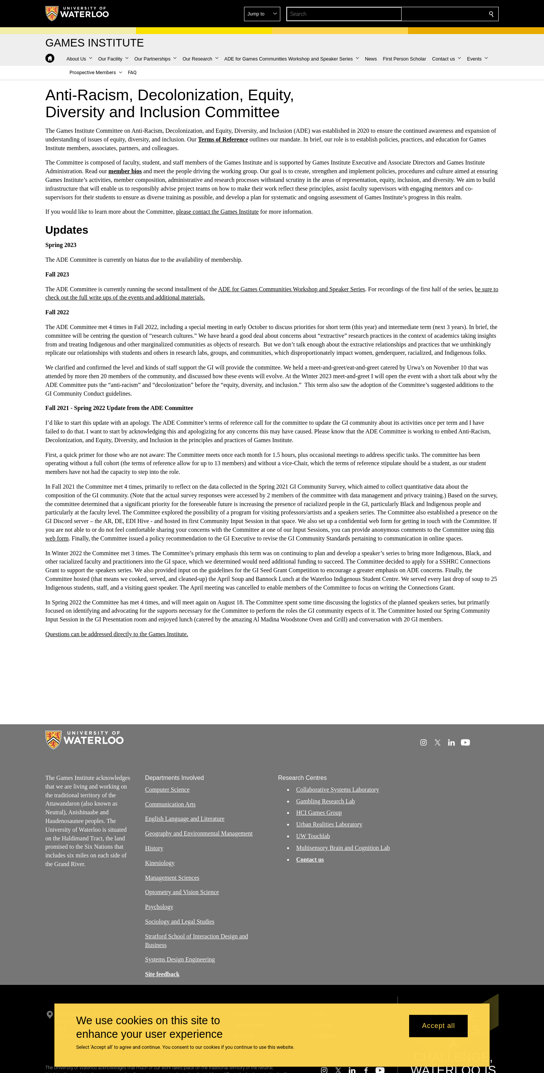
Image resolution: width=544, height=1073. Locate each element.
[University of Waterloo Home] (77, 13)
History (154, 848)
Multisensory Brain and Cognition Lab (343, 847)
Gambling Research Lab (325, 801)
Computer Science (167, 789)
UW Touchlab (313, 836)
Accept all (438, 1026)
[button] (436, 14)
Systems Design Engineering (180, 959)
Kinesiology (160, 862)
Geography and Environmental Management (199, 833)
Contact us (310, 859)
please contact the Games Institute (217, 211)
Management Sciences (172, 877)
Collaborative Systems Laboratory (337, 789)
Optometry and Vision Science (182, 892)
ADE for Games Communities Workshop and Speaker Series (291, 289)
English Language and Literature (184, 818)
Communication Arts (170, 804)
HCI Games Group (319, 812)
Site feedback (162, 974)
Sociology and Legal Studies (180, 921)
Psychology (159, 907)
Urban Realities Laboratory (329, 824)
